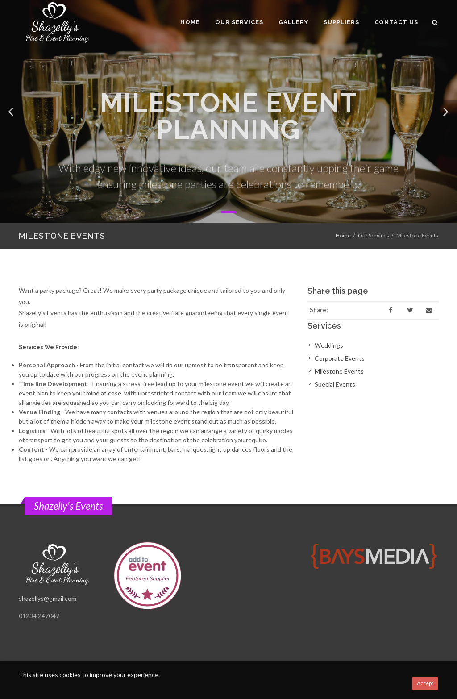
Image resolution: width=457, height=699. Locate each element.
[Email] (429, 310)
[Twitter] (410, 310)
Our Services (373, 235)
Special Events (335, 384)
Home (343, 235)
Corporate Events (340, 358)
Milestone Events (339, 371)
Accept (425, 683)
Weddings (329, 345)
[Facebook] (391, 310)
